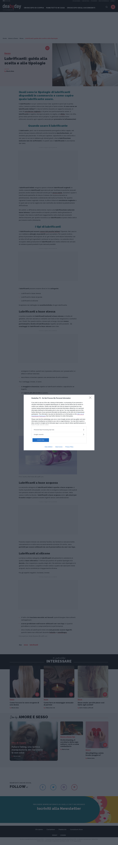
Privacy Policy (69, 447)
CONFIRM (41, 440)
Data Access (58, 447)
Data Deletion (49, 447)
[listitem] (59, 430)
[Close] (91, 398)
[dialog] (59, 422)
